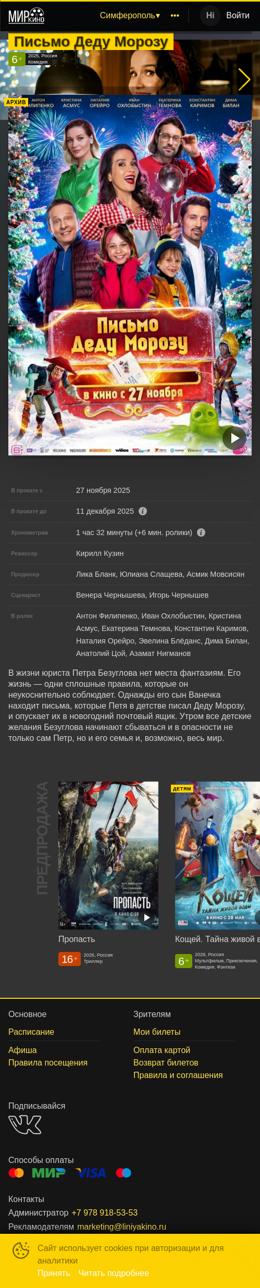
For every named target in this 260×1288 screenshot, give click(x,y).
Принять (54, 1273)
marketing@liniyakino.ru (121, 1226)
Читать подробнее (114, 1273)
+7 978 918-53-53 (104, 1212)
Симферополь (127, 15)
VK (24, 1124)
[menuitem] (130, 15)
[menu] (118, 15)
